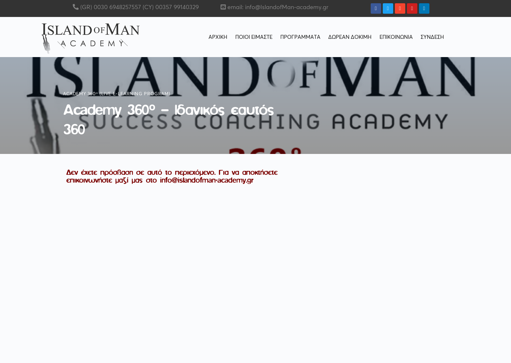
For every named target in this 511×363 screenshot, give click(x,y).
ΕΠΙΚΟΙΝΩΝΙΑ (396, 37)
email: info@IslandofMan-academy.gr (277, 7)
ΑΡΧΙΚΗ (218, 37)
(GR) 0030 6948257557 (110, 7)
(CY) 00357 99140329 (170, 7)
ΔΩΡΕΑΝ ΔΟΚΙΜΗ (350, 37)
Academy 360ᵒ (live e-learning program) (116, 94)
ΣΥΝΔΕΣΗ (432, 37)
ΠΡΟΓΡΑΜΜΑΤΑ (300, 37)
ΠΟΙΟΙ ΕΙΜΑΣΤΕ (253, 37)
